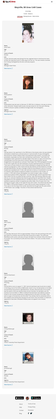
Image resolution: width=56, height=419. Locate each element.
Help (20, 407)
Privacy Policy (31, 407)
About (21, 404)
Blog (20, 413)
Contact (21, 410)
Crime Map (28, 11)
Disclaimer (31, 410)
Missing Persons (27, 16)
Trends (25, 13)
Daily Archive (35, 16)
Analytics (30, 13)
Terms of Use (31, 404)
